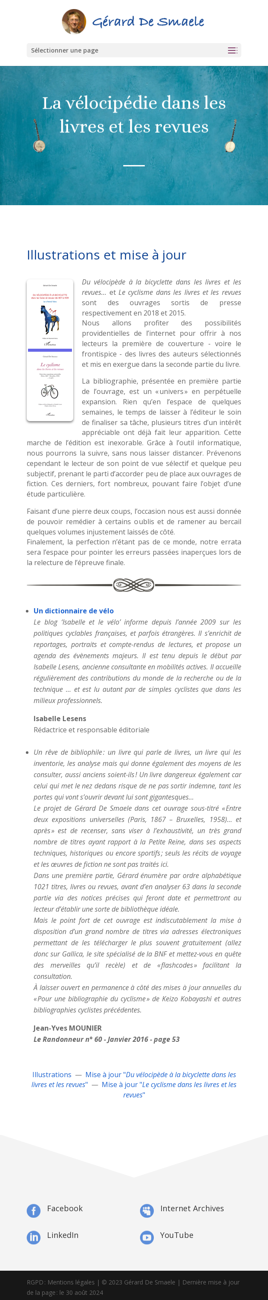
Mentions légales (71, 1282)
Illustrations (52, 1074)
